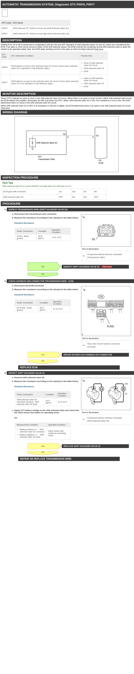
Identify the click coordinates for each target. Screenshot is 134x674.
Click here (98, 49)
